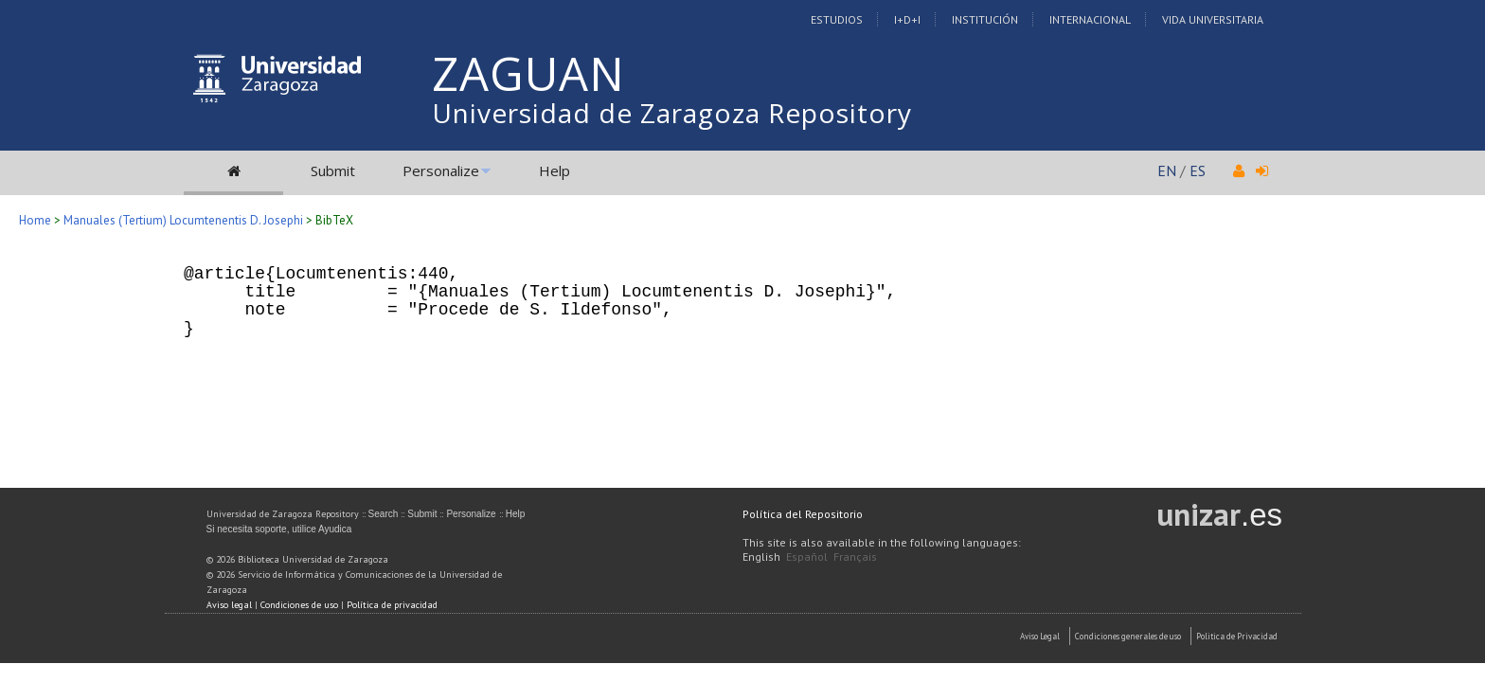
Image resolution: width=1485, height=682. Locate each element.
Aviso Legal (1040, 636)
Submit (333, 170)
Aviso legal (229, 605)
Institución (985, 19)
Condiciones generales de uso (1128, 636)
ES (1198, 170)
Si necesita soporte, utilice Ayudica (279, 529)
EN (1166, 170)
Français (855, 556)
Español (807, 556)
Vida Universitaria (1212, 19)
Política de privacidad (392, 605)
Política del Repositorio (802, 514)
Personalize (441, 170)
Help (554, 170)
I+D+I (907, 19)
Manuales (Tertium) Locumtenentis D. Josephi (183, 220)
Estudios (837, 19)
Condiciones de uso (299, 605)
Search (383, 514)
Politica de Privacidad (1237, 636)
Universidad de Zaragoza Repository (672, 113)
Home (35, 220)
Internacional (1090, 19)
